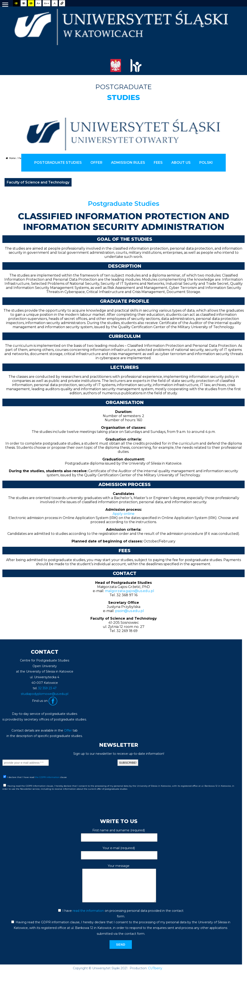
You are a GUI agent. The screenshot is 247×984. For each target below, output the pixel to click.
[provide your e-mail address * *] (25, 763)
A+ (38, 3)
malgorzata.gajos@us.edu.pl (129, 591)
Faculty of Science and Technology (38, 182)
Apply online (123, 514)
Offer (68, 730)
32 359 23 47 (47, 688)
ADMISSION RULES (128, 162)
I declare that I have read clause (35, 777)
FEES (158, 162)
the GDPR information (47, 777)
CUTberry (155, 975)
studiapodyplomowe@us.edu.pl (44, 694)
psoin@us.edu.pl (129, 611)
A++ (46, 3)
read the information (88, 917)
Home (11, 158)
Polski (206, 162)
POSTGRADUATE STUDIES (58, 162)
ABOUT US (181, 162)
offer (96, 162)
